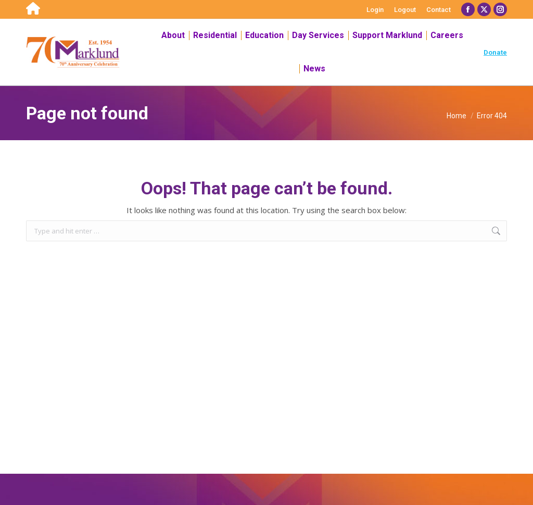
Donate (495, 52)
